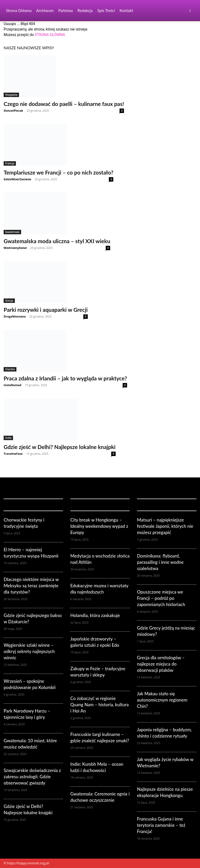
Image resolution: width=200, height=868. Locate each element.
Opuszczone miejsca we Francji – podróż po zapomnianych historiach (161, 598)
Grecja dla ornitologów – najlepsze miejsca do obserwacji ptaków (161, 664)
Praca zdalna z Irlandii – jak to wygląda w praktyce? (65, 378)
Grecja (9, 300)
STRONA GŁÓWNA (50, 35)
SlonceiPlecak (13, 110)
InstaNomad (12, 385)
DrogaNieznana (15, 316)
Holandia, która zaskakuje (95, 615)
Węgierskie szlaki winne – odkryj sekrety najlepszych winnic (29, 651)
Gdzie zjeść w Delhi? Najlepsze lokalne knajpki (60, 447)
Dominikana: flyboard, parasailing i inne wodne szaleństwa (160, 562)
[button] (190, 10)
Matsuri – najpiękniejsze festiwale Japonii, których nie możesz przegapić (165, 526)
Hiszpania (11, 95)
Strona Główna (19, 10)
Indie (8, 438)
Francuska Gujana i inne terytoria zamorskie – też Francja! (161, 825)
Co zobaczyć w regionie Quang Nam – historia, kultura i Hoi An (99, 705)
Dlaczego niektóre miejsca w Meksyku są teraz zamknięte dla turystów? (31, 586)
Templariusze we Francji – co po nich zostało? (58, 172)
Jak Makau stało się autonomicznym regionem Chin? (162, 700)
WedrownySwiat (15, 248)
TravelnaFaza (13, 454)
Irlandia (10, 369)
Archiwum (45, 10)
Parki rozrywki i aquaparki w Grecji (46, 309)
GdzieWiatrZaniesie (17, 179)
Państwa (65, 10)
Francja (9, 163)
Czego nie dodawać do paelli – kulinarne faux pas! (64, 103)
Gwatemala (12, 232)
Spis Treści (106, 10)
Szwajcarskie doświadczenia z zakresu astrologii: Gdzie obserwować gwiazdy (32, 777)
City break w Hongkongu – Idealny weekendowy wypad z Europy (99, 526)
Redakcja (85, 10)
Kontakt (126, 10)
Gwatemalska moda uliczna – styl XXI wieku (57, 241)
